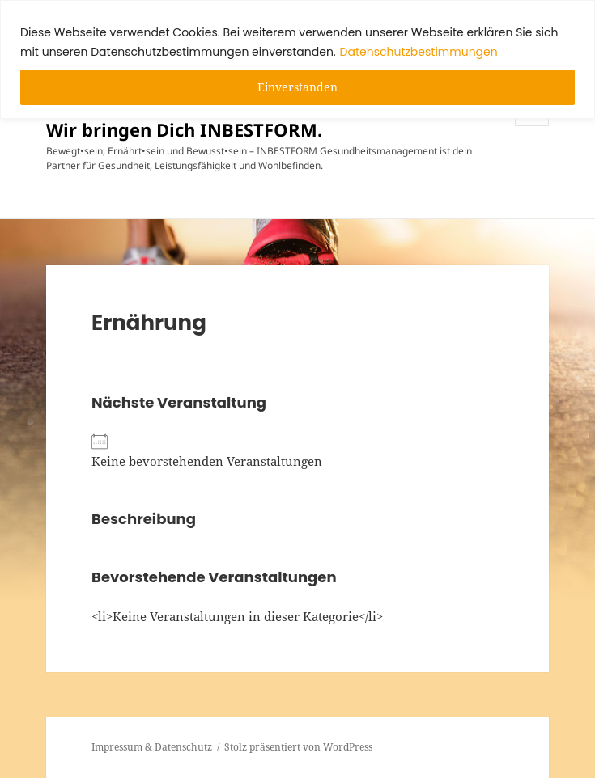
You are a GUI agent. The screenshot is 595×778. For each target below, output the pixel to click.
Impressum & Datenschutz (151, 747)
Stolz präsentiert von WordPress (298, 747)
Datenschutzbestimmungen (419, 52)
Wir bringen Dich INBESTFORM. (184, 129)
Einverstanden (297, 87)
